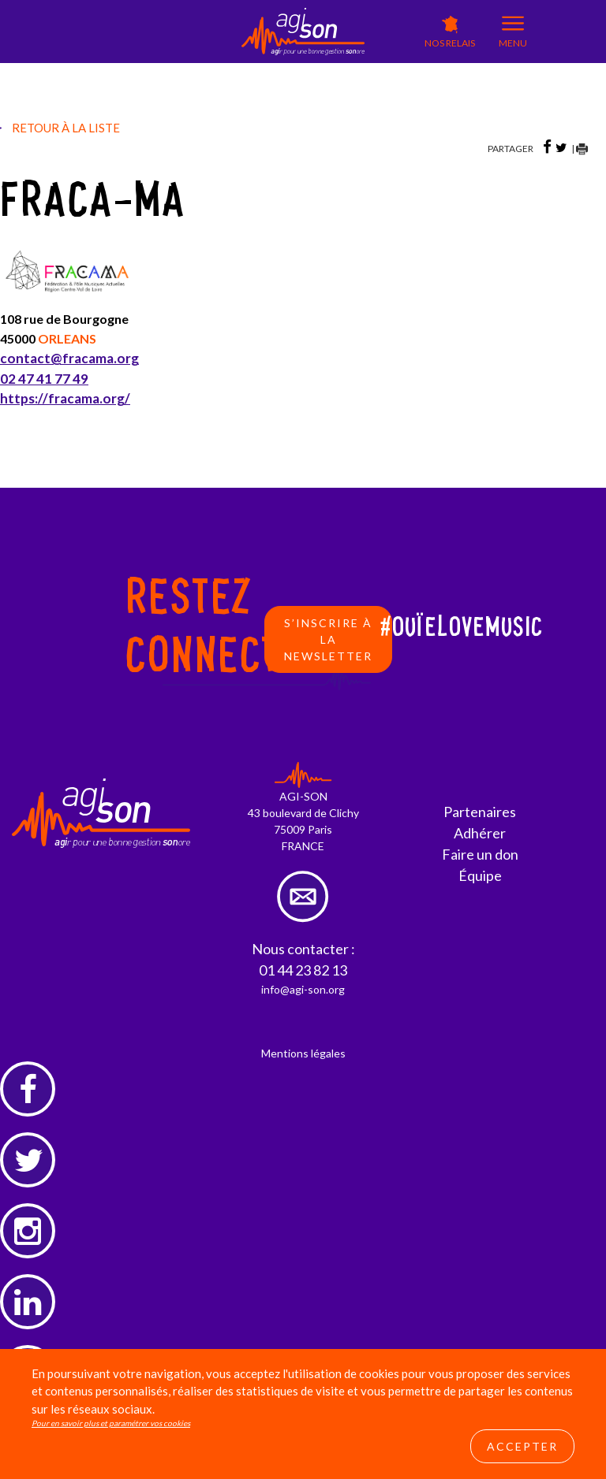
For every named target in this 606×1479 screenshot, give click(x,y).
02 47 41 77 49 (44, 378)
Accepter (522, 1446)
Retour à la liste (66, 128)
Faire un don (480, 854)
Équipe (480, 875)
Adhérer (480, 833)
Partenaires (479, 811)
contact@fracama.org (69, 358)
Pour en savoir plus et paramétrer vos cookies (111, 1423)
